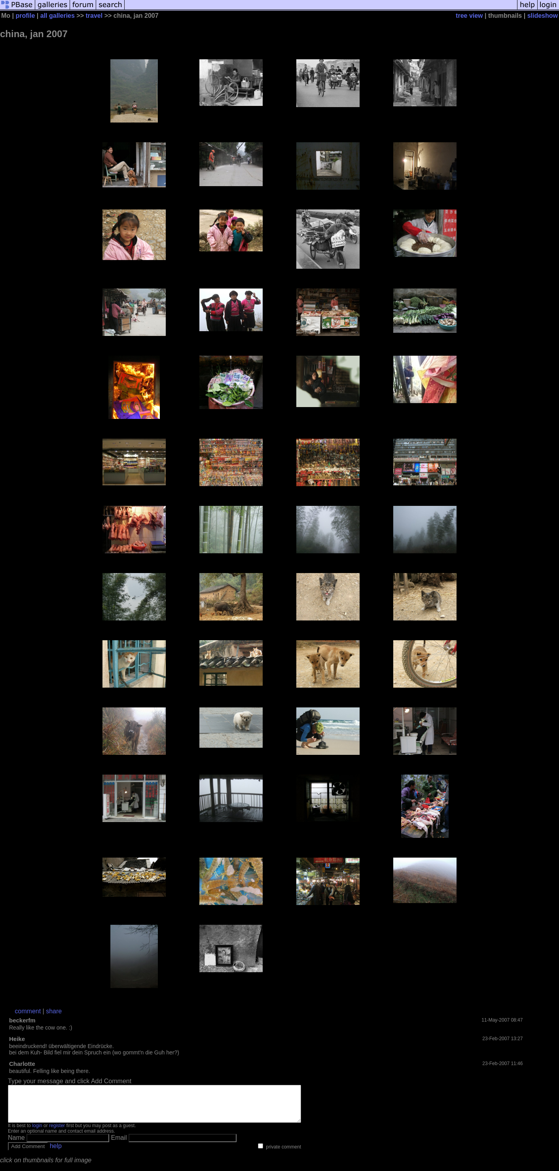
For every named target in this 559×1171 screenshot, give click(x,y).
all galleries (57, 15)
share (54, 1011)
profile (25, 15)
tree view (469, 15)
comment (28, 1011)
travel (93, 15)
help (56, 1153)
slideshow (542, 15)
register (57, 1132)
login (37, 1132)
